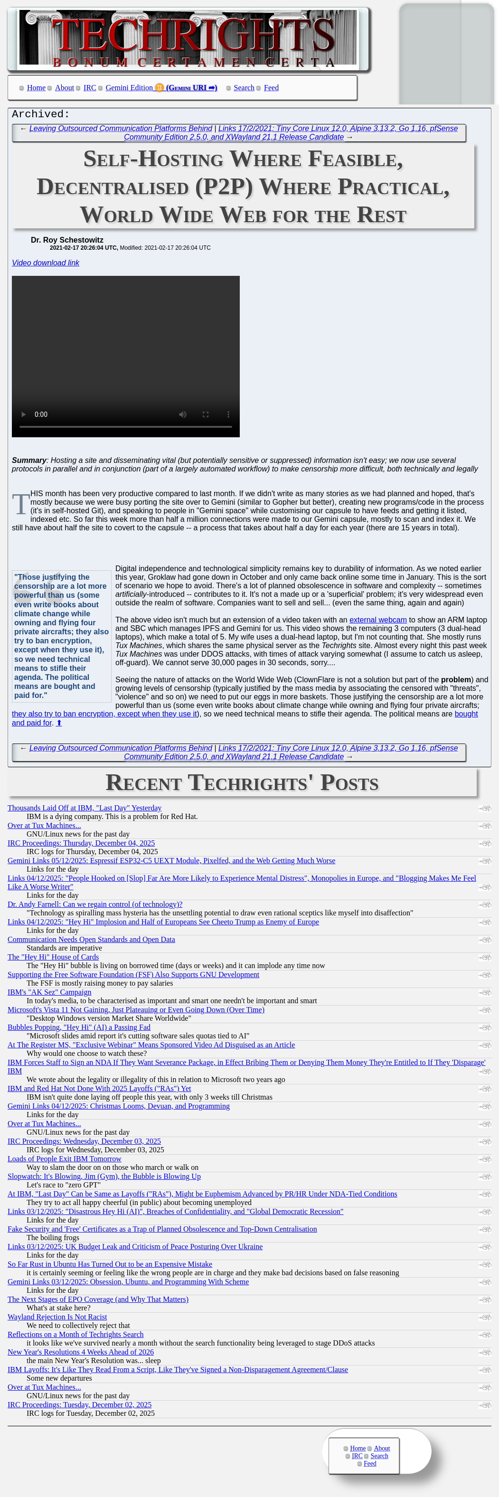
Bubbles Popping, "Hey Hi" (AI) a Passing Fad (79, 1030)
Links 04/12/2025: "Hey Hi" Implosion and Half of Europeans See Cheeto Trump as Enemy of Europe (163, 924)
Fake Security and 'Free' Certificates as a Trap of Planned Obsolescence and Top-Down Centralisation (162, 1231)
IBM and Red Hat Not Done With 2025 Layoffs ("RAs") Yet (99, 1091)
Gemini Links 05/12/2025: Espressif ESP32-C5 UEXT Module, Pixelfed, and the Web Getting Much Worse (171, 863)
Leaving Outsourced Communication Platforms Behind (120, 131)
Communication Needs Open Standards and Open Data (91, 942)
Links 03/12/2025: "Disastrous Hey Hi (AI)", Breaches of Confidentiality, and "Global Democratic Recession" (176, 1214)
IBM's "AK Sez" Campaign (49, 994)
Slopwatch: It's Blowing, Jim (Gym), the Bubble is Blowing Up (104, 1179)
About (64, 88)
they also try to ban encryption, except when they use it (104, 716)
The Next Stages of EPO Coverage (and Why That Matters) (98, 1302)
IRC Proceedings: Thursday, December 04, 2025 (81, 845)
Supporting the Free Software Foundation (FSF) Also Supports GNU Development (133, 977)
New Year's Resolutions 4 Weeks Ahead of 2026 (81, 1354)
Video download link (45, 265)
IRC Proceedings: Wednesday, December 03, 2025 (84, 1143)
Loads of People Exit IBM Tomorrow (65, 1161)
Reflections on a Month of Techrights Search (76, 1337)
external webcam (378, 622)
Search (244, 88)
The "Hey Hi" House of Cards (53, 959)
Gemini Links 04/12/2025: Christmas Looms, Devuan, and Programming (119, 1108)
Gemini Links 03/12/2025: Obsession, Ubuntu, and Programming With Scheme (128, 1284)
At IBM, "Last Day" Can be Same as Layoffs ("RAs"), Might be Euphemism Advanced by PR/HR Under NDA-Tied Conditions (202, 1196)
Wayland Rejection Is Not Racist (57, 1319)
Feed (271, 88)
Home (36, 88)
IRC (90, 88)
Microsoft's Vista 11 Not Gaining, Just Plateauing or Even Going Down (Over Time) (136, 1012)
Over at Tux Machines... (44, 828)
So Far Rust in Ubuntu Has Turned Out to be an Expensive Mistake (110, 1266)
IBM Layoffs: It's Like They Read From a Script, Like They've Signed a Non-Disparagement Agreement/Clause (178, 1372)
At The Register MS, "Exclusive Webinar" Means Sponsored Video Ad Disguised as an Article (151, 1047)
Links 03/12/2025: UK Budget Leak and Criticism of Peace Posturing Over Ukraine (135, 1249)
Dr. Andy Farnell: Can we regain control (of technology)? (95, 907)
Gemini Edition (129, 88)
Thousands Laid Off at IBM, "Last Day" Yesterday (84, 810)
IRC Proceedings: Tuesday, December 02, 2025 (79, 1407)
